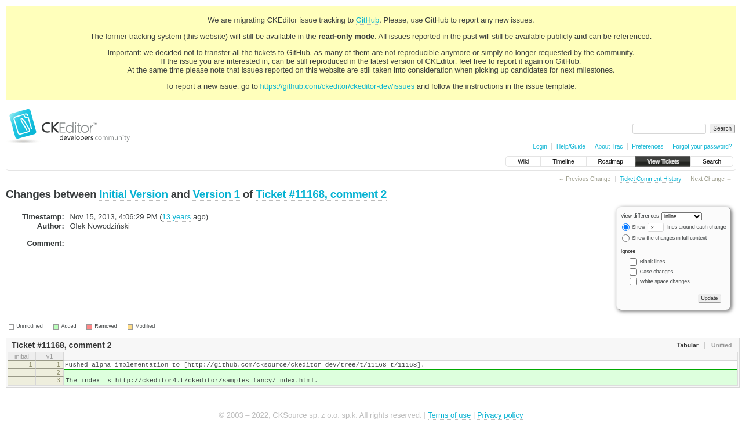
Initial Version (133, 194)
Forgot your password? (702, 146)
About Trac (609, 146)
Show (633, 227)
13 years (176, 216)
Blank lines (652, 262)
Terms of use (449, 420)
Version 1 (215, 194)
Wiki (523, 161)
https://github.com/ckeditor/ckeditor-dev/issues (337, 86)
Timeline (563, 161)
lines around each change (687, 227)
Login (540, 146)
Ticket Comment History (650, 179)
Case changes (657, 271)
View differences (640, 216)
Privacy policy (500, 420)
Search (712, 161)
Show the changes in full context (664, 238)
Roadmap (610, 161)
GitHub (367, 20)
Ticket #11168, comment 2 (321, 194)
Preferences (647, 146)
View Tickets (663, 161)
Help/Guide (570, 146)
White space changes (665, 281)
